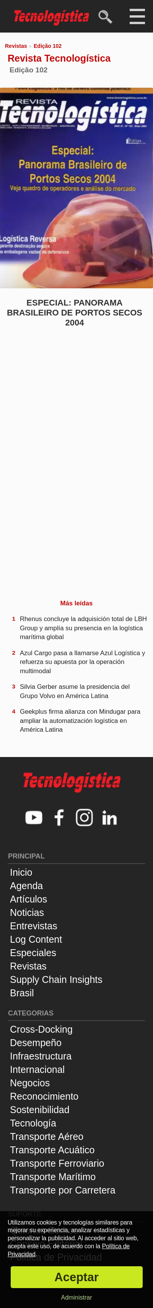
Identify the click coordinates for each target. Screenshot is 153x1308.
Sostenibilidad (40, 1109)
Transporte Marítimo (53, 1176)
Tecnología (33, 1123)
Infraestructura (41, 1056)
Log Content (36, 939)
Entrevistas (33, 926)
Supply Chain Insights (56, 979)
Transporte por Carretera (63, 1190)
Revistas (16, 46)
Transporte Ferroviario (57, 1163)
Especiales (33, 952)
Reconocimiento (44, 1096)
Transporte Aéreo (46, 1136)
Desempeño (36, 1042)
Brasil (22, 993)
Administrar (76, 1297)
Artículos (28, 899)
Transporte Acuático (52, 1149)
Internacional (37, 1069)
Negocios (30, 1082)
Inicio (21, 872)
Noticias (27, 912)
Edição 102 (48, 46)
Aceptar (76, 1277)
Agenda (26, 885)
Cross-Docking (41, 1029)
